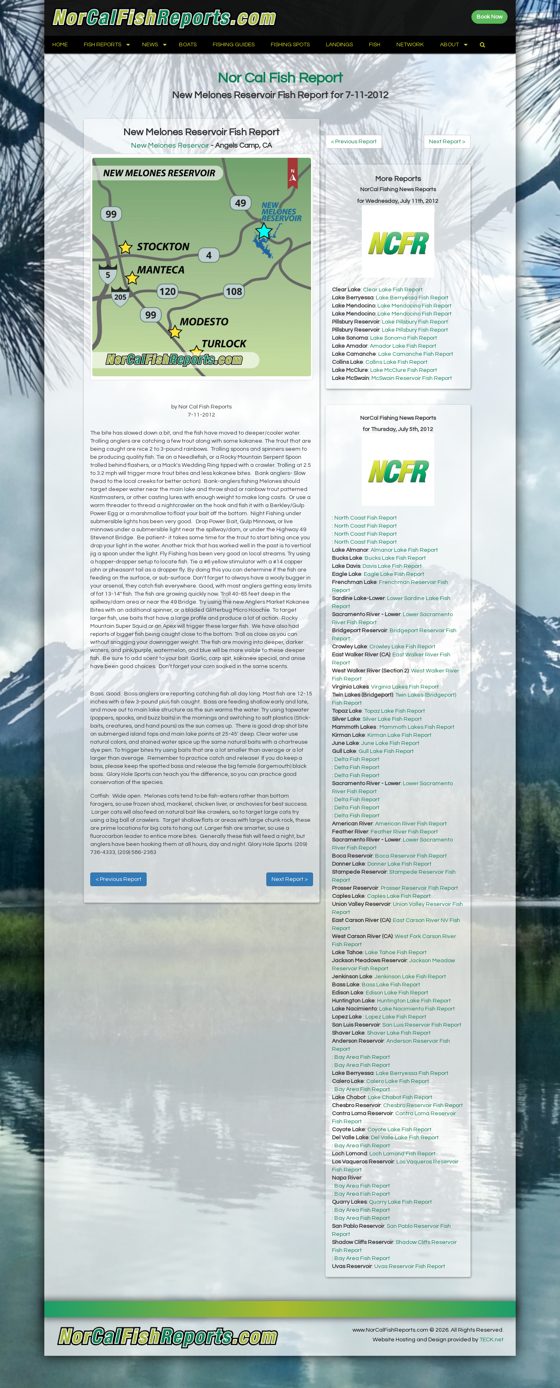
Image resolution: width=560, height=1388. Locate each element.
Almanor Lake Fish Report (404, 550)
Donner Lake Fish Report (399, 864)
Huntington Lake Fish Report (414, 1001)
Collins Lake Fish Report (396, 362)
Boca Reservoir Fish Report (411, 856)
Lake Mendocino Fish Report (414, 306)
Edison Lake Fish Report (397, 993)
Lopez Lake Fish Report (395, 1017)
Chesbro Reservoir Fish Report (423, 1105)
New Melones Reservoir (170, 145)
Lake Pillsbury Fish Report (415, 322)
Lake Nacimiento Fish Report (417, 1009)
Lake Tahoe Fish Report (396, 952)
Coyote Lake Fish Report (399, 1129)
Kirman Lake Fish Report (399, 735)
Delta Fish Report (357, 759)
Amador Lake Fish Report (403, 346)
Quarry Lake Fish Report (400, 1202)
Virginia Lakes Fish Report (405, 687)
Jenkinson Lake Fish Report (410, 977)
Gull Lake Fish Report (386, 751)
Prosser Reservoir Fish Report (419, 888)
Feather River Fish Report (404, 832)
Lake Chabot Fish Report (400, 1097)
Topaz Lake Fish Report (394, 711)
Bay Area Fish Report (362, 1057)
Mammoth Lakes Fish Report (417, 727)
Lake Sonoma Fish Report (403, 338)
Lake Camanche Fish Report (415, 354)
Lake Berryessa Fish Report (412, 298)
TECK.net (491, 1340)
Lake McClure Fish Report (403, 370)
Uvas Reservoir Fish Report (409, 1266)
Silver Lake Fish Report (392, 719)
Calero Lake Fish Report (397, 1081)
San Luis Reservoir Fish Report (421, 1025)
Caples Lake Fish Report (399, 896)
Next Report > (290, 879)
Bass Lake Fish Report (391, 985)
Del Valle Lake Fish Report (405, 1138)
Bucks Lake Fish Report (395, 558)
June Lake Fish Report (390, 743)
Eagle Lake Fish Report (394, 574)
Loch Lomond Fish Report (402, 1154)
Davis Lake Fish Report (392, 566)
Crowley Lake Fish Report (402, 647)
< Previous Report (118, 879)
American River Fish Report (411, 824)
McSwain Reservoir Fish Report (411, 378)
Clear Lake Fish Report (393, 290)
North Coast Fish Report (365, 518)
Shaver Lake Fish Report (399, 1033)
